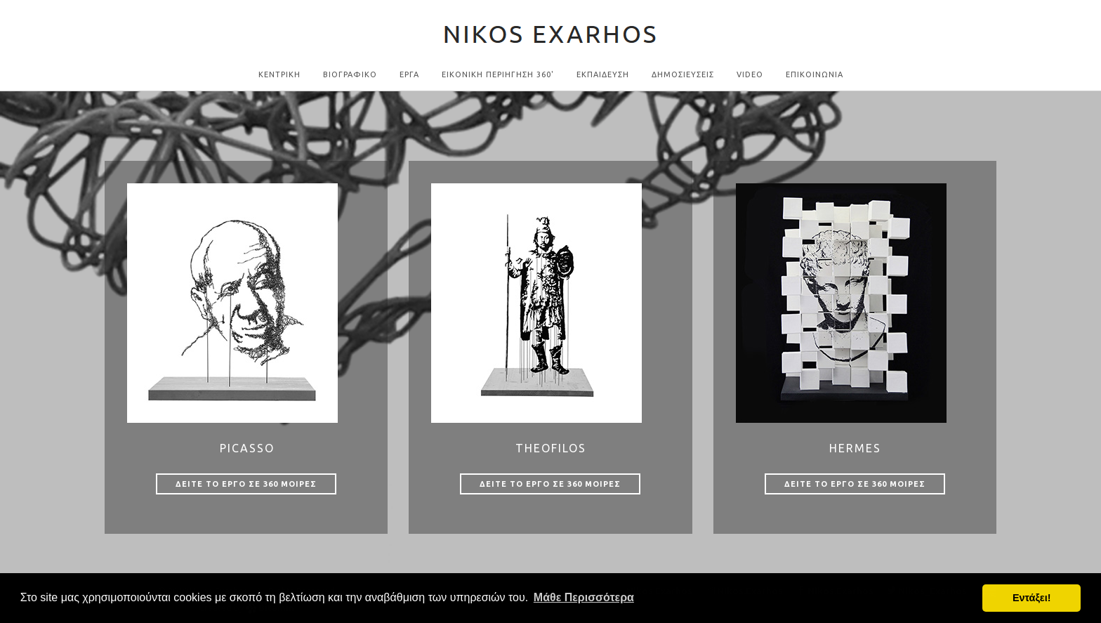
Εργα (409, 74)
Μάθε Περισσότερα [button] (584, 597)
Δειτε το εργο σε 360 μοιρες (246, 484)
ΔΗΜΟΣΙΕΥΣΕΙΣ (683, 74)
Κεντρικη (279, 74)
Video (750, 74)
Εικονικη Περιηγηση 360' (498, 74)
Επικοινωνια (814, 74)
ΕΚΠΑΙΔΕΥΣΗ (602, 74)
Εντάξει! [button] (1032, 597)
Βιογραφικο (350, 74)
